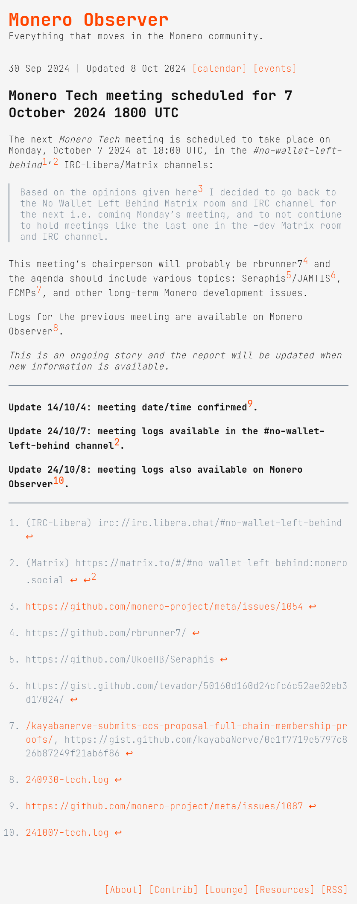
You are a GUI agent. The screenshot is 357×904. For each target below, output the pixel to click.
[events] (275, 68)
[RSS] (334, 889)
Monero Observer (89, 20)
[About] (123, 889)
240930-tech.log (67, 779)
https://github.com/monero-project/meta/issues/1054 (164, 606)
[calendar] (219, 68)
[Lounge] (226, 889)
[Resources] (284, 889)
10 (58, 480)
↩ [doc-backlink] (29, 536)
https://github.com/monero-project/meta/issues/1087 (164, 806)
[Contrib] (174, 889)
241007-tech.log (67, 832)
